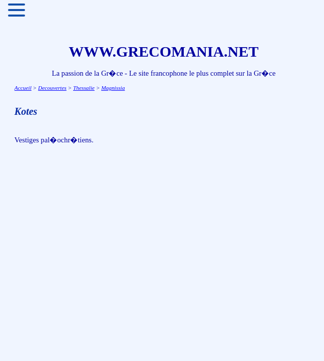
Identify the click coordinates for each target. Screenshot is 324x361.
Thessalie (84, 88)
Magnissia (113, 88)
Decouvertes (52, 88)
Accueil (23, 88)
